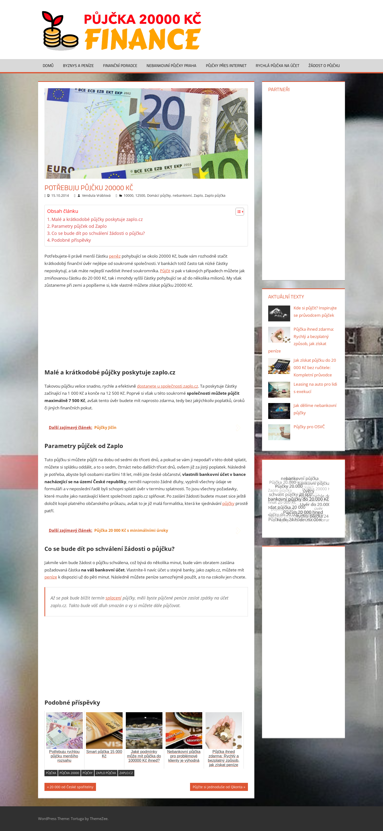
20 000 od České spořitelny (71, 787)
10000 (128, 195)
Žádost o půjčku (324, 65)
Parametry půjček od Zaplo (79, 226)
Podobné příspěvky (71, 240)
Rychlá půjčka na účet (277, 65)
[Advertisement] (146, 329)
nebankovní (182, 195)
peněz (115, 256)
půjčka (51, 773)
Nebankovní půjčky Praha (171, 65)
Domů (48, 65)
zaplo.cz (126, 773)
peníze (50, 577)
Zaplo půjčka (215, 195)
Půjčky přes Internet (226, 65)
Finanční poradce (120, 65)
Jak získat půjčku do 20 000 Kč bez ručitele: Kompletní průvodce (315, 367)
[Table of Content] (239, 212)
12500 (140, 195)
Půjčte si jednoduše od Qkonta (218, 787)
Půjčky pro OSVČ (309, 426)
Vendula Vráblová (96, 195)
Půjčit (165, 270)
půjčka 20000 (69, 773)
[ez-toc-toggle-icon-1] (237, 212)
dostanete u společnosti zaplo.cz (167, 386)
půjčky (228, 503)
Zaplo (198, 195)
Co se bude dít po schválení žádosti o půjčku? (98, 233)
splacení (113, 598)
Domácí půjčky (159, 195)
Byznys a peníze (78, 65)
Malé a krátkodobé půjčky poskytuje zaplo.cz (97, 219)
